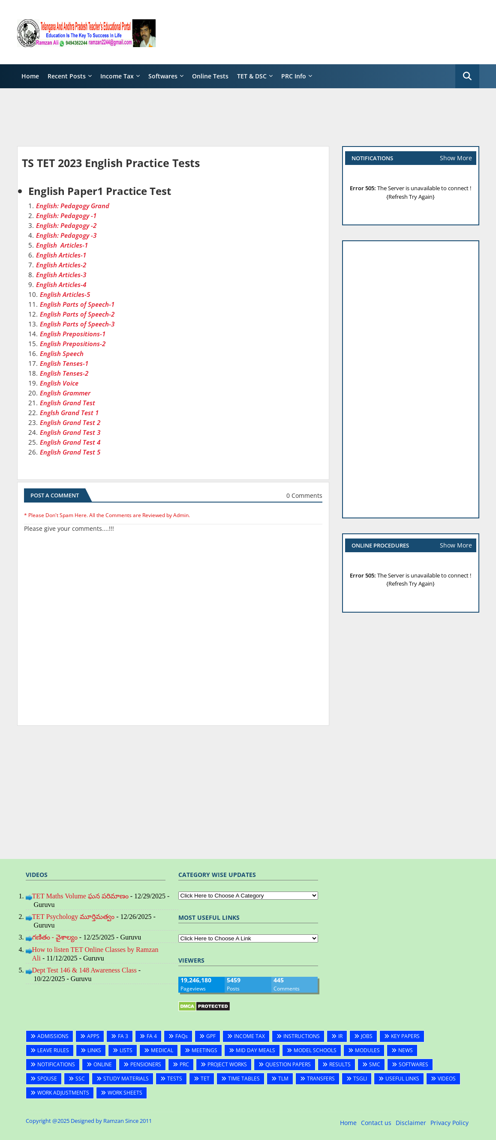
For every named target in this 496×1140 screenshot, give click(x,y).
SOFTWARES (413, 1064)
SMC (374, 1064)
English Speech (62, 353)
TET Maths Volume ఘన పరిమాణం (80, 896)
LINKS (94, 1050)
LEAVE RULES (53, 1050)
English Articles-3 (61, 274)
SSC (80, 1078)
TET (205, 1078)
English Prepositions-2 (72, 343)
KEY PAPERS (405, 1036)
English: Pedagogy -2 (66, 225)
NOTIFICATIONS (56, 1064)
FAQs (181, 1036)
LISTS (126, 1050)
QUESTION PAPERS (288, 1064)
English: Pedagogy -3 (66, 235)
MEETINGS (204, 1050)
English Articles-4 (61, 284)
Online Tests (210, 76)
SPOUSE (47, 1078)
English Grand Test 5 (70, 452)
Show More (456, 158)
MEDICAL (162, 1050)
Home (30, 76)
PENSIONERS (145, 1064)
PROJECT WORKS (227, 1064)
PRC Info (293, 76)
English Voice (59, 383)
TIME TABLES (244, 1078)
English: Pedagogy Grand (72, 205)
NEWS (405, 1050)
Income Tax (117, 76)
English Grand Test (67, 402)
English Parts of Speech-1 (77, 304)
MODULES (367, 1050)
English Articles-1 (62, 245)
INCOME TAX (249, 1036)
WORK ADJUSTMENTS (63, 1092)
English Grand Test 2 (70, 422)
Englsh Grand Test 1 (69, 412)
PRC (184, 1064)
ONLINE (102, 1064)
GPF (211, 1036)
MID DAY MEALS (255, 1050)
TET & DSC (252, 76)
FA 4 (152, 1036)
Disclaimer (411, 1123)
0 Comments (304, 495)
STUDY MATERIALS (126, 1078)
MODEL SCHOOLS (315, 1050)
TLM (283, 1078)
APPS (93, 1036)
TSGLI (360, 1078)
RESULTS (340, 1064)
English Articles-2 (61, 264)
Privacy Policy (449, 1123)
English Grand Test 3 (70, 432)
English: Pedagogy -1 (66, 215)
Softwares (162, 76)
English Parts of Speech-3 (77, 324)
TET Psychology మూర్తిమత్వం (73, 916)
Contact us (376, 1123)
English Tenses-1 (64, 363)
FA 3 (123, 1036)
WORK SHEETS (125, 1092)
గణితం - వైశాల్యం (55, 937)
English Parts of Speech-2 (77, 314)
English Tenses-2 (64, 373)
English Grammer (65, 393)
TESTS (174, 1078)
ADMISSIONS (53, 1036)
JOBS (367, 1036)
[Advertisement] (323, 32)
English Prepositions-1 (72, 333)
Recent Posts (67, 76)
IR (340, 1036)
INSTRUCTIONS (301, 1036)
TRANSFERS (321, 1078)
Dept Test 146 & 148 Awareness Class (84, 970)
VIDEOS (447, 1078)
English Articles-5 (65, 294)
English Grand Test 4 (70, 442)
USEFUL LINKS (402, 1078)
